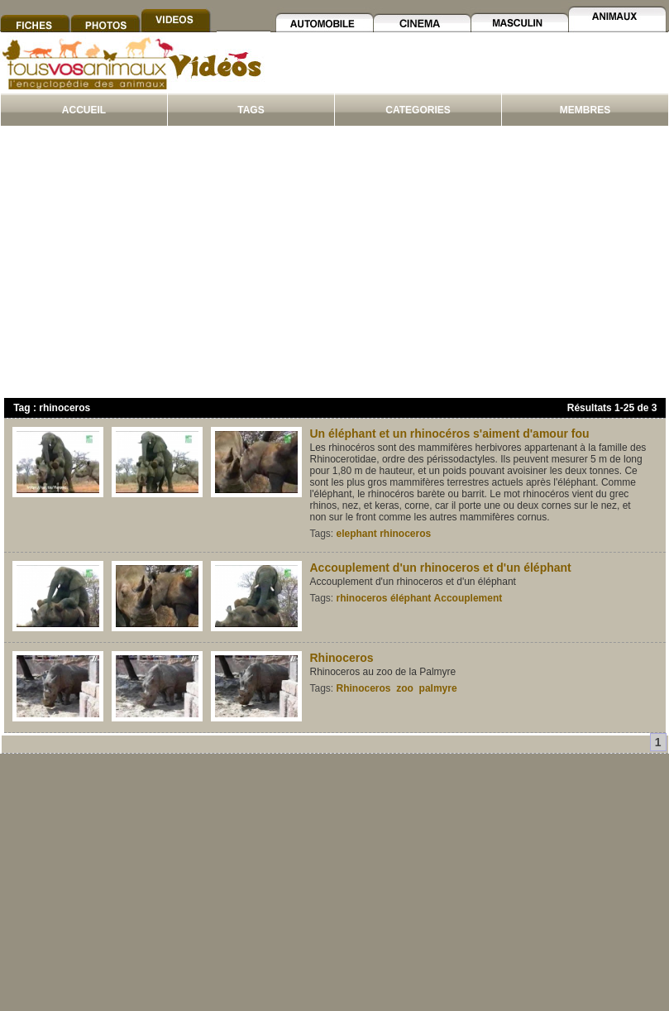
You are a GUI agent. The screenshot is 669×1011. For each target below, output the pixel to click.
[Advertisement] (334, 265)
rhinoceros (405, 533)
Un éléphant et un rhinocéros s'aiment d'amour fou (450, 433)
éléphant (410, 598)
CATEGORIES (417, 110)
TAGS (250, 110)
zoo (404, 688)
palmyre (438, 688)
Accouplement (468, 598)
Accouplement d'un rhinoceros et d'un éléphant (440, 567)
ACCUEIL (84, 110)
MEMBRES (585, 110)
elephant (357, 533)
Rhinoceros (342, 657)
